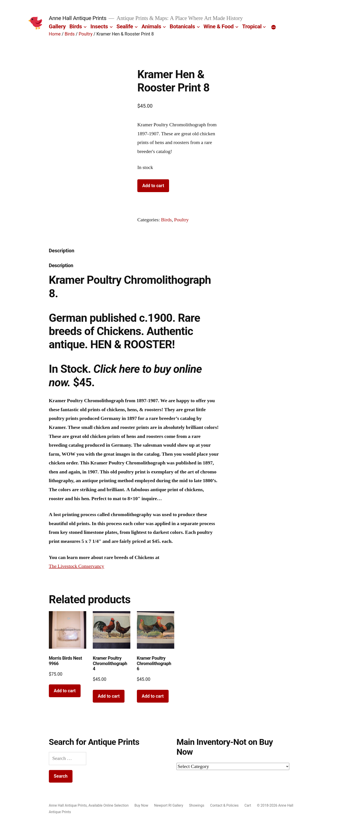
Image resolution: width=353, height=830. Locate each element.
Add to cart (153, 185)
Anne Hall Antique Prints (77, 18)
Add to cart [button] (65, 690)
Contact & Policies (224, 805)
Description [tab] (61, 250)
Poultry (85, 34)
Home (55, 34)
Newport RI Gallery (168, 805)
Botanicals (182, 26)
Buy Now (141, 805)
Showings (196, 805)
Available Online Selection (108, 805)
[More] (273, 27)
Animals (151, 26)
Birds (75, 26)
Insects (99, 26)
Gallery (57, 26)
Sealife (124, 26)
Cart (247, 805)
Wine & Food (219, 26)
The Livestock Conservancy (76, 566)
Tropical (251, 26)
